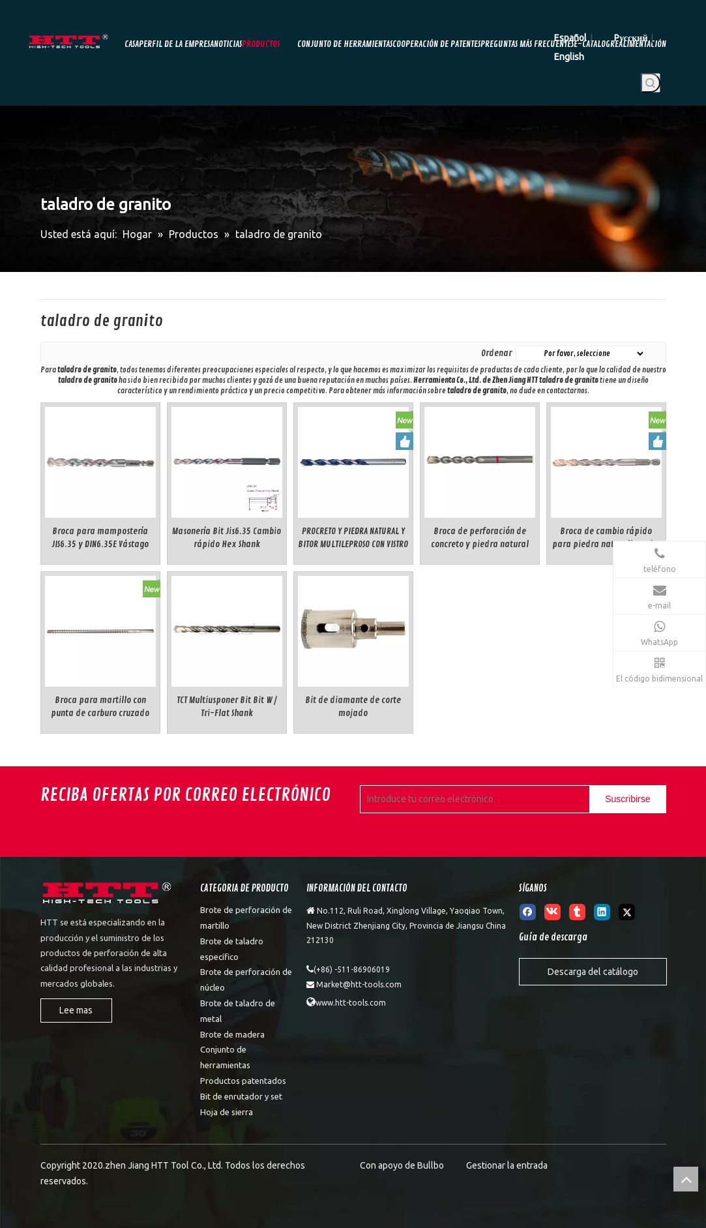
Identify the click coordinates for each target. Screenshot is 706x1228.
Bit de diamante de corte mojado (353, 707)
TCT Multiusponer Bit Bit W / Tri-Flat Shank (227, 707)
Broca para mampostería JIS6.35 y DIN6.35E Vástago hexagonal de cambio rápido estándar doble (100, 538)
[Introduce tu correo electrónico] (472, 799)
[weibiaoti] (108, 895)
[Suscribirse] (627, 799)
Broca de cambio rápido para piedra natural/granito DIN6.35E (606, 538)
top (685, 1179)
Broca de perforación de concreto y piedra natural (480, 538)
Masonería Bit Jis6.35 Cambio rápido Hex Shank (226, 538)
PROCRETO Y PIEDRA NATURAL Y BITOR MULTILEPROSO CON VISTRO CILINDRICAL (353, 538)
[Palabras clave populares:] (650, 83)
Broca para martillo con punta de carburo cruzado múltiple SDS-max (100, 707)
